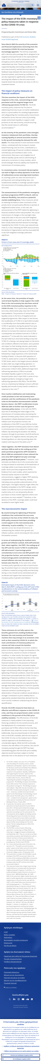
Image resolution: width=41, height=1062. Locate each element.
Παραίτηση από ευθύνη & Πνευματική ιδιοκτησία (20, 956)
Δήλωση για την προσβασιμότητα (15, 980)
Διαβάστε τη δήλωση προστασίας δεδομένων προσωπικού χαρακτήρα (21, 1047)
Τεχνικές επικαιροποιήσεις (13, 959)
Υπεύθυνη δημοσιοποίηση (13, 962)
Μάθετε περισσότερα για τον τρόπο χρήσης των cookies (21, 1051)
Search (32, 5)
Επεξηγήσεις (8, 937)
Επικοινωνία (8, 943)
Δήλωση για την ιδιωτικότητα (14, 975)
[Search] (19, 5)
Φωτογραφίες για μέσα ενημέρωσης (16, 940)
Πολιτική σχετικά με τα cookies (14, 978)
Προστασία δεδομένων (11, 972)
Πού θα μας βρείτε (10, 946)
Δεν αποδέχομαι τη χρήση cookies (21, 1059)
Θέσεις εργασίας (9, 935)
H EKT (6, 932)
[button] (38, 2)
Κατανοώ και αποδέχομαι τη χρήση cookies (22, 1055)
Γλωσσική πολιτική (10, 983)
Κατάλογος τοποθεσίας (11, 987)
